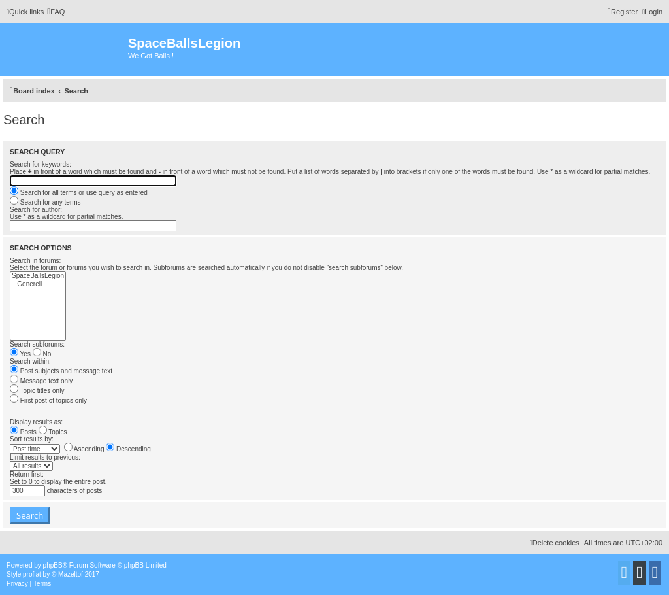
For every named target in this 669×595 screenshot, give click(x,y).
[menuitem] (56, 12)
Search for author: (36, 209)
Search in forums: (35, 260)
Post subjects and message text (61, 371)
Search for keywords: (40, 164)
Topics (53, 431)
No (42, 354)
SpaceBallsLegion (37, 276)
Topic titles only (37, 390)
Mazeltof (70, 574)
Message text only (41, 380)
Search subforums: (37, 344)
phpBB (53, 565)
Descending (128, 448)
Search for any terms (45, 202)
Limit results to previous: (45, 457)
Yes (20, 354)
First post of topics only (48, 400)
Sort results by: (32, 439)
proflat (32, 574)
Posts (23, 431)
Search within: (30, 361)
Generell (37, 284)
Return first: (27, 474)
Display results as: (36, 422)
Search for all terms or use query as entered (79, 192)
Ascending (84, 448)
